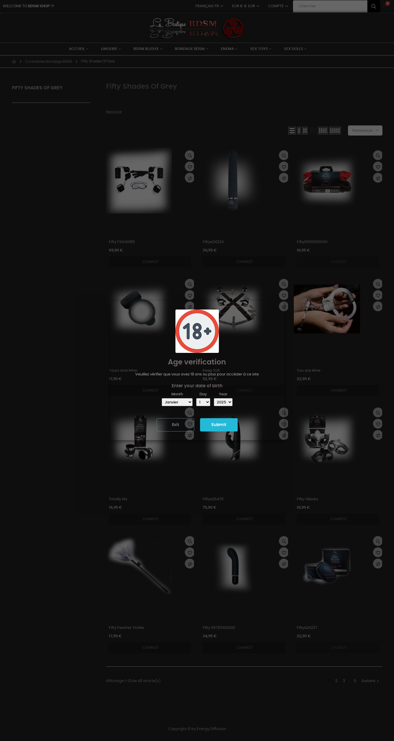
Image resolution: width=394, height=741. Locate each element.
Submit (218, 425)
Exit (175, 425)
